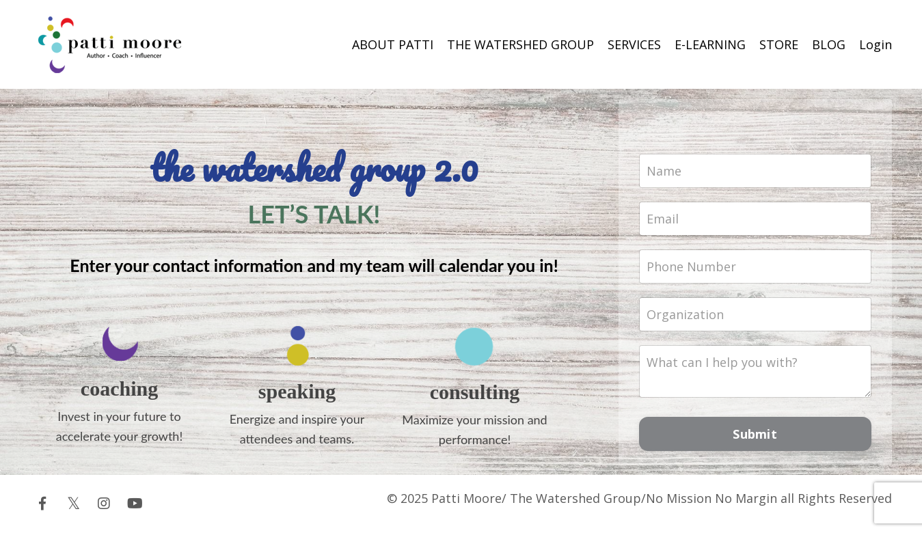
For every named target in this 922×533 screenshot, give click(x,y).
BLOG (828, 44)
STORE (778, 44)
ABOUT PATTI (392, 44)
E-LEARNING (710, 44)
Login (875, 44)
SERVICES (634, 44)
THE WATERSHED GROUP (520, 44)
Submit (755, 434)
